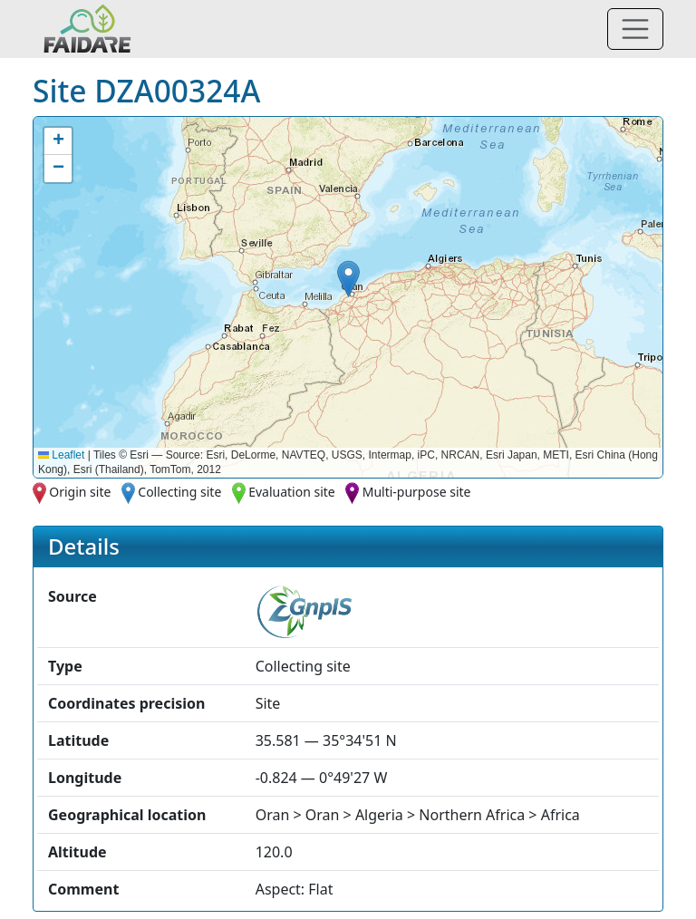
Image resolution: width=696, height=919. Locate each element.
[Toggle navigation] (635, 29)
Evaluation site (291, 491)
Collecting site (179, 491)
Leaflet (61, 455)
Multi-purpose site (416, 491)
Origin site (80, 491)
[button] (348, 278)
